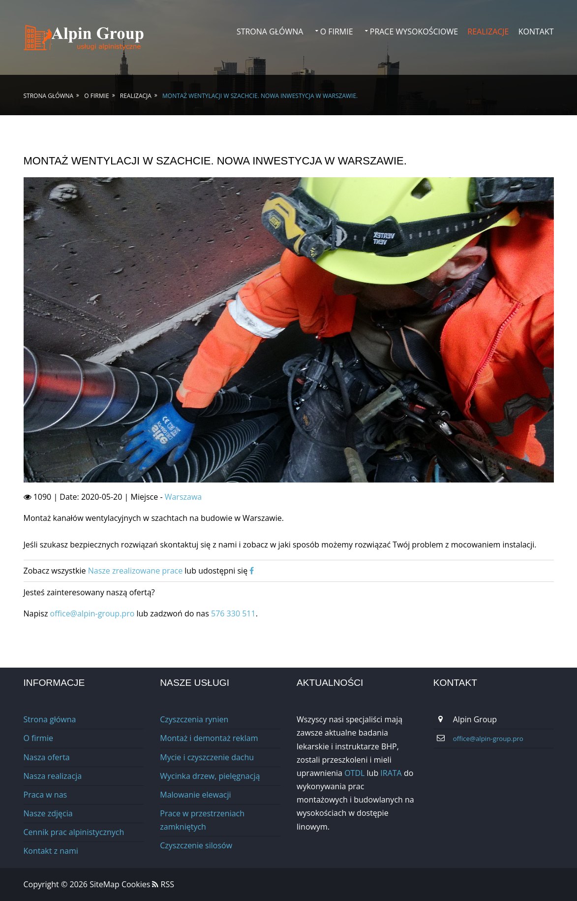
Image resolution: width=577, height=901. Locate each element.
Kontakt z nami (51, 850)
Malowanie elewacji (195, 794)
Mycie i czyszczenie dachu (207, 757)
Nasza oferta (47, 757)
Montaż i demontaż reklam (209, 738)
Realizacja (136, 96)
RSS (163, 884)
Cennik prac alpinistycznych (74, 832)
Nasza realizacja (53, 776)
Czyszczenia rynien (194, 719)
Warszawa (183, 496)
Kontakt (536, 31)
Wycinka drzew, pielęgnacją (210, 776)
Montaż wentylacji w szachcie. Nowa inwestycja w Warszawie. (260, 96)
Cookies (135, 884)
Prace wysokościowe (414, 31)
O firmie (336, 31)
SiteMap (105, 884)
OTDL (354, 773)
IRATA (390, 773)
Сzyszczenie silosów (196, 845)
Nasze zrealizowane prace (135, 570)
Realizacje (488, 31)
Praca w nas (45, 794)
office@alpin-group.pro (93, 613)
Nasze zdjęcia (48, 813)
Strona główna (270, 31)
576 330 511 (233, 613)
